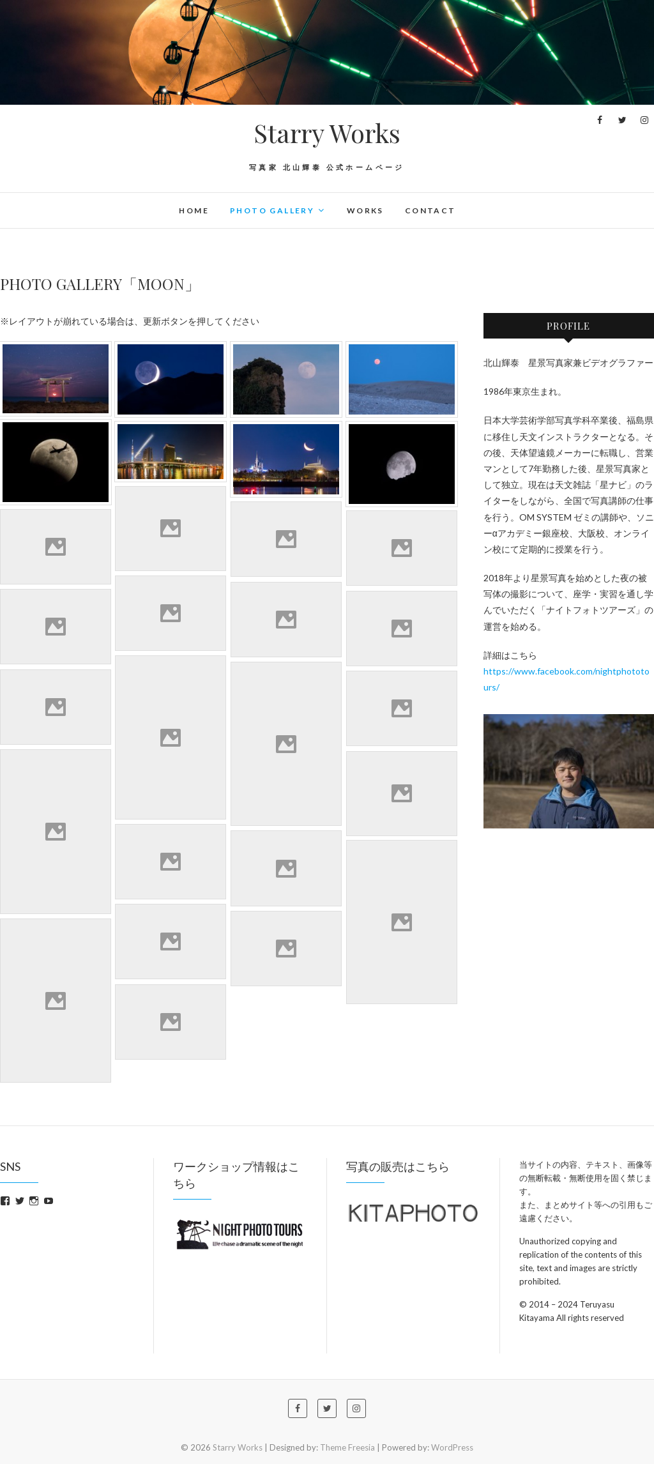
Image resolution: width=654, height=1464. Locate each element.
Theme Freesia (347, 1447)
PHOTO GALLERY (272, 210)
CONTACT (430, 210)
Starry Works (327, 133)
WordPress (452, 1447)
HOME (194, 210)
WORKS (365, 210)
